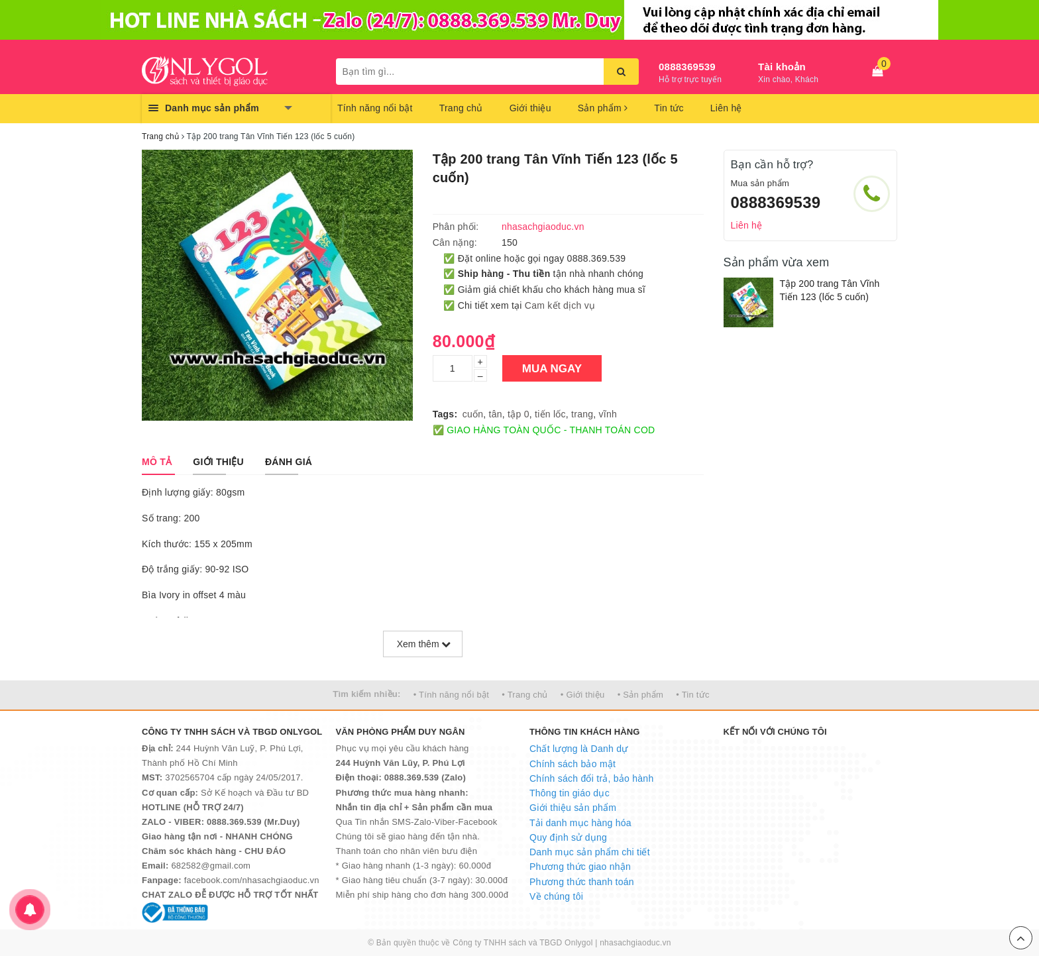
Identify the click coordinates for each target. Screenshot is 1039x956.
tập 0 (518, 414)
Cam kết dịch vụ (560, 305)
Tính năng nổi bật (375, 108)
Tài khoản (782, 66)
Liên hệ (726, 108)
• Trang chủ (525, 695)
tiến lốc (550, 414)
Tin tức (668, 108)
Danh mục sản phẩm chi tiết (589, 852)
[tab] (157, 462)
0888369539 (687, 66)
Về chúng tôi (556, 896)
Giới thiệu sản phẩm (572, 807)
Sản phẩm (603, 108)
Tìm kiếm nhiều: (366, 694)
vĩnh (608, 414)
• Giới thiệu (583, 695)
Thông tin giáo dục (569, 793)
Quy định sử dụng (568, 837)
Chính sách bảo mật (572, 764)
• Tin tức (692, 695)
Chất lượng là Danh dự (578, 748)
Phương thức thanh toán (581, 881)
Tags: (445, 414)
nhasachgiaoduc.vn (635, 942)
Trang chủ (461, 108)
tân (495, 414)
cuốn (473, 414)
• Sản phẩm (640, 695)
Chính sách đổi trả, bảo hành (591, 778)
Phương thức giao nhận (580, 866)
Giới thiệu (530, 108)
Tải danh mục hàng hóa (580, 823)
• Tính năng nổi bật (451, 695)
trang (582, 414)
